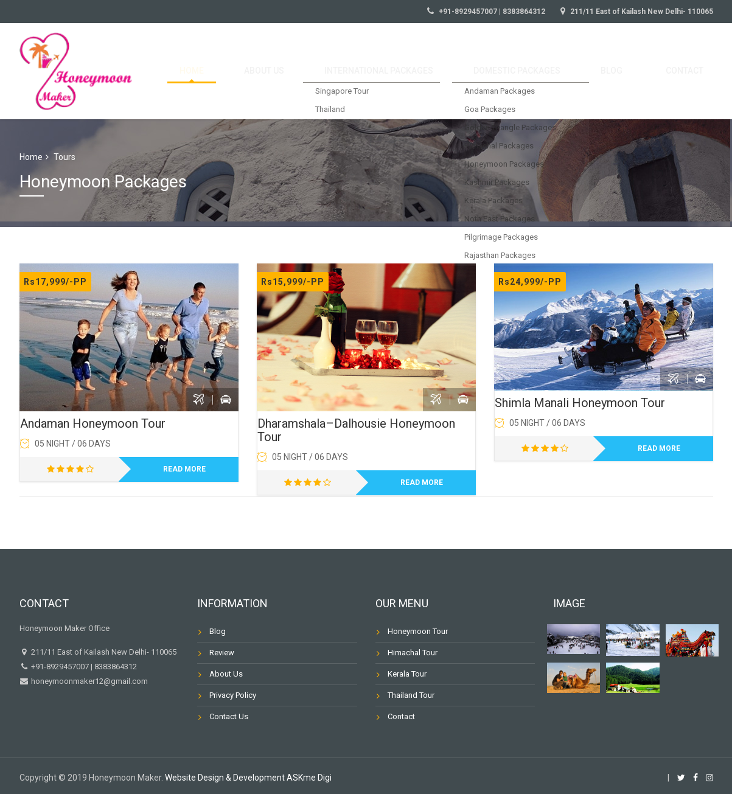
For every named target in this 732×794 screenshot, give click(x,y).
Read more (184, 469)
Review (221, 652)
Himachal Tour (412, 652)
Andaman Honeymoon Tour (93, 423)
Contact (691, 71)
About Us (226, 673)
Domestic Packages (553, 71)
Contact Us (228, 716)
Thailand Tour (411, 695)
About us (326, 71)
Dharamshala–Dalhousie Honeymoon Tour (356, 430)
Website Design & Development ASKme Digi (248, 777)
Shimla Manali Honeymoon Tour (580, 402)
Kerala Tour (407, 673)
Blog (633, 71)
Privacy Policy (232, 695)
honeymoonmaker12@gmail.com (88, 681)
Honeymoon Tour (418, 631)
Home (269, 71)
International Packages (427, 71)
